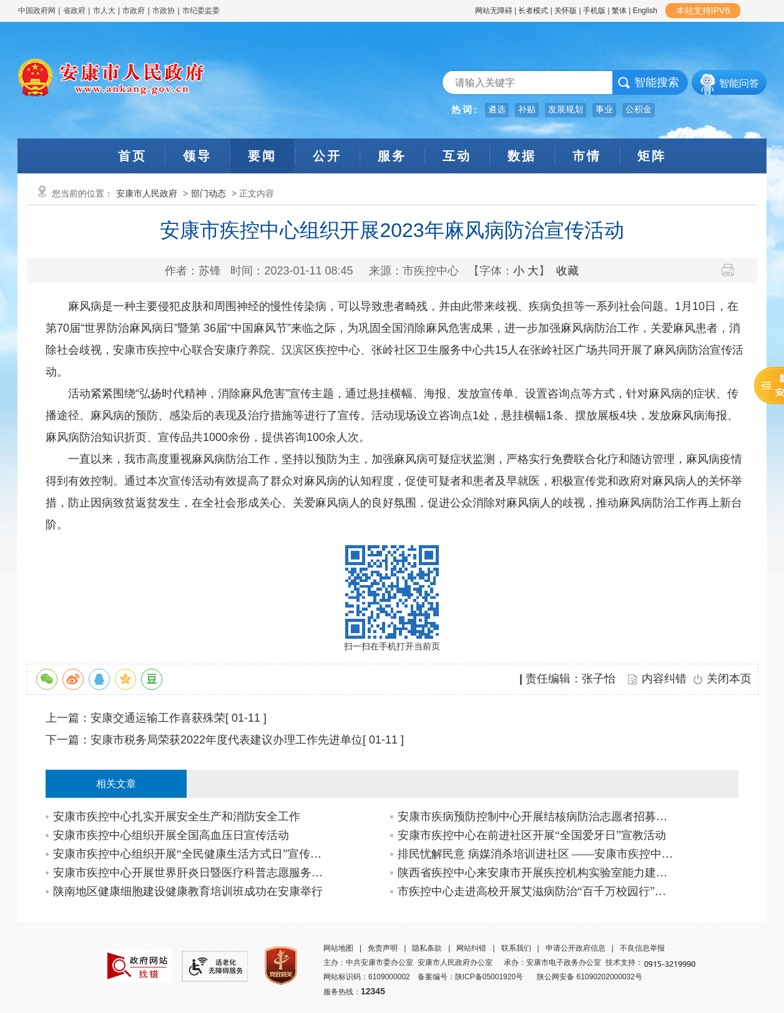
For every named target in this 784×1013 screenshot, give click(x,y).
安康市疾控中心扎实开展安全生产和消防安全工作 (176, 816)
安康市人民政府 (146, 193)
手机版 (594, 10)
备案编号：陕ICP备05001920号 (470, 976)
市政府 (133, 10)
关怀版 (565, 10)
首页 (132, 156)
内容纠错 (664, 678)
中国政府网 (37, 10)
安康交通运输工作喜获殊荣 (158, 718)
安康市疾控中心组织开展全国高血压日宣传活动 (171, 835)
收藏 (567, 270)
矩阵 (651, 156)
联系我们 (516, 948)
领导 (197, 156)
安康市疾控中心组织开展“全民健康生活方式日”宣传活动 (191, 854)
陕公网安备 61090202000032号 (589, 976)
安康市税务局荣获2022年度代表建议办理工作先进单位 (227, 740)
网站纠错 (471, 948)
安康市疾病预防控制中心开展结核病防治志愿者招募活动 (536, 816)
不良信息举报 (642, 948)
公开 (327, 156)
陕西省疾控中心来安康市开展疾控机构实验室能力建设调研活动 (536, 872)
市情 (586, 156)
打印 (732, 270)
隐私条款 (427, 948)
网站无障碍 (493, 10)
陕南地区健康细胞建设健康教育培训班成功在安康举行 (188, 891)
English (645, 10)
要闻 (262, 156)
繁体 (619, 10)
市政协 (163, 10)
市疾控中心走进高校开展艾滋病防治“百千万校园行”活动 (536, 891)
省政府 (75, 10)
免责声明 (383, 948)
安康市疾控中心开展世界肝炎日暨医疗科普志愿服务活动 (191, 872)
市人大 (104, 10)
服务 (392, 156)
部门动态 (208, 193)
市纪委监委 (201, 10)
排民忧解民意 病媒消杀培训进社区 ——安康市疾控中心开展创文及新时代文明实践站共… (536, 854)
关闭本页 (729, 678)
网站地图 (338, 948)
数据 (521, 156)
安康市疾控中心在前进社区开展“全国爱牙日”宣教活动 (532, 835)
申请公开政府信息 (575, 948)
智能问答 (739, 83)
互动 (457, 156)
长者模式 (533, 10)
